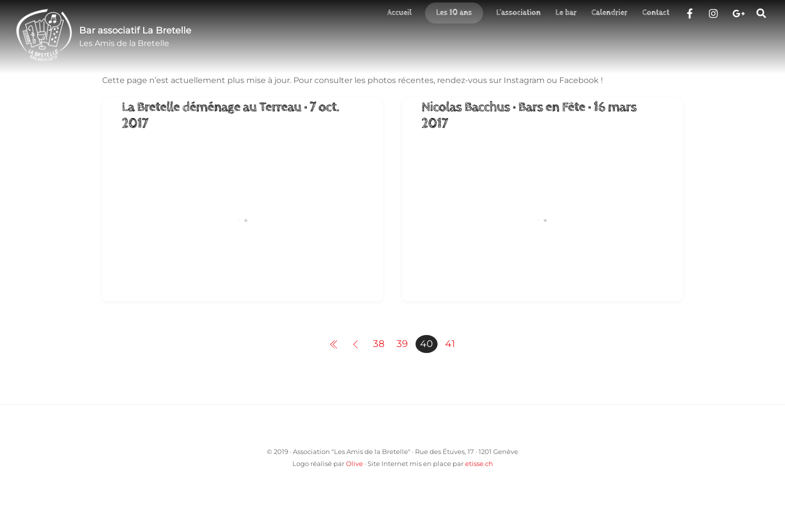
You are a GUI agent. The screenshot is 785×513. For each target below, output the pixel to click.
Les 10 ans (454, 13)
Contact (655, 13)
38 (378, 344)
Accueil (399, 13)
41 (450, 344)
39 (402, 344)
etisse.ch (479, 464)
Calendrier (609, 13)
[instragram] (714, 12)
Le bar (566, 13)
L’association (518, 13)
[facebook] (690, 12)
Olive (354, 464)
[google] (738, 12)
